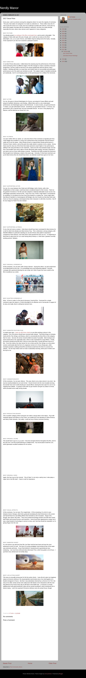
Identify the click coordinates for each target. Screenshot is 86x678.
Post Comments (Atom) (16, 667)
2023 (63, 35)
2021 (63, 40)
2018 (63, 47)
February (65, 51)
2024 (63, 33)
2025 (63, 31)
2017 (63, 49)
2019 (63, 45)
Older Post (52, 663)
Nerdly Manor (9, 8)
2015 (63, 61)
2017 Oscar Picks (67, 53)
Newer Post (7, 663)
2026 (63, 29)
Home (30, 663)
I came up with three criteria (22, 332)
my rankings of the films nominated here (25, 35)
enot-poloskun (48, 673)
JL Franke (72, 17)
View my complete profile (74, 19)
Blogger (61, 673)
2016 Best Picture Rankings (70, 55)
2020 (63, 42)
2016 (63, 59)
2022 (63, 38)
